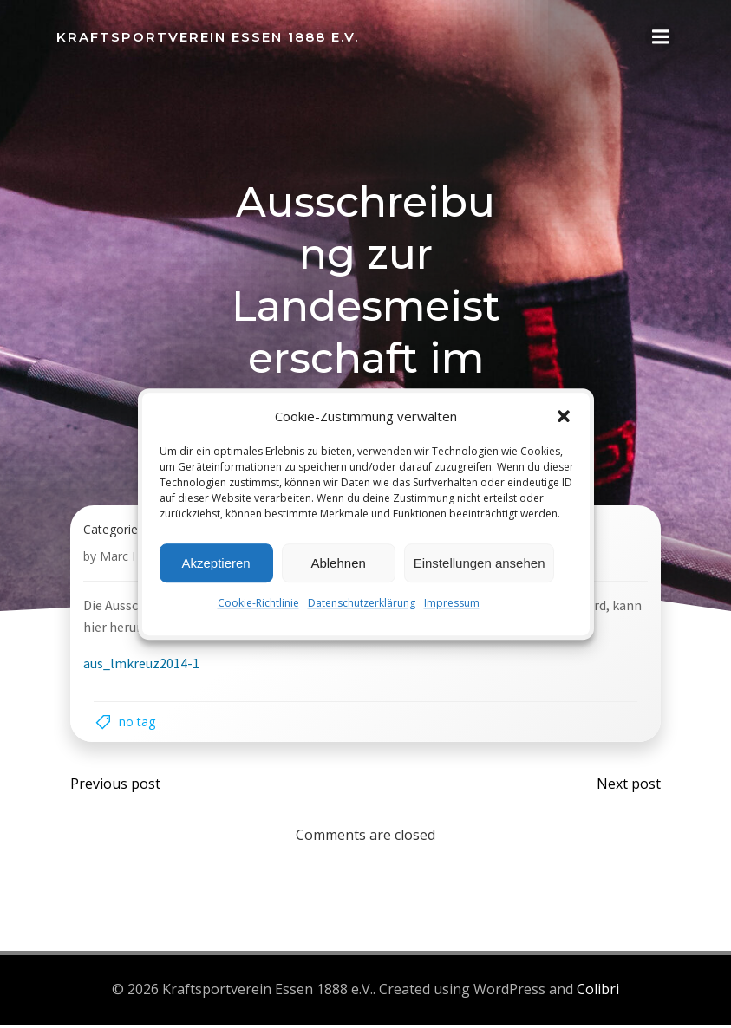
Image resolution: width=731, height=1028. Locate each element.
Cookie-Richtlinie (258, 602)
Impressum (452, 602)
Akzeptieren (215, 563)
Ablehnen (337, 563)
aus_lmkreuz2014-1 (142, 669)
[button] (563, 416)
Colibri (598, 994)
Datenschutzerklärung (361, 602)
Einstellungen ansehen (479, 563)
